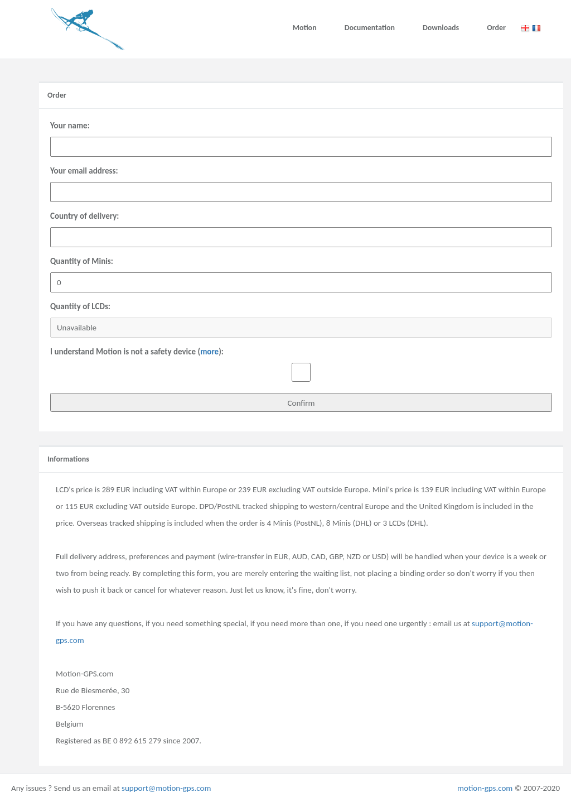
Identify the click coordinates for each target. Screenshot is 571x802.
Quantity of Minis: (81, 261)
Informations (68, 459)
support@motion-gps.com (166, 788)
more (209, 352)
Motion (305, 27)
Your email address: (84, 171)
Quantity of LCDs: (80, 306)
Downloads (441, 27)
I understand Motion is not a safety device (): (137, 352)
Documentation (370, 27)
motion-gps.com (484, 788)
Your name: (70, 126)
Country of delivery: (84, 216)
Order (496, 27)
